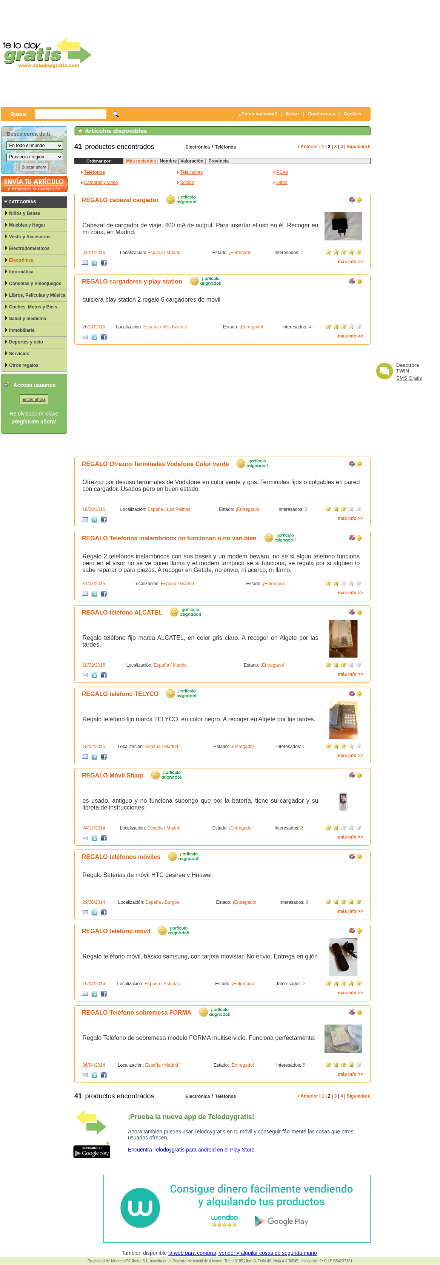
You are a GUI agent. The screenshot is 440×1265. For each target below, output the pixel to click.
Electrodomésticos (29, 248)
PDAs (282, 172)
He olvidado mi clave (33, 414)
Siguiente (358, 146)
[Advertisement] (236, 53)
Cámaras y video (101, 182)
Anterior (308, 146)
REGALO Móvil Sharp (113, 775)
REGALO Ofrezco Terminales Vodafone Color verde (155, 464)
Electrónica (21, 260)
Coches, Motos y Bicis (33, 307)
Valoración (191, 161)
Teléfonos (225, 147)
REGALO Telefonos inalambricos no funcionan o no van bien (169, 538)
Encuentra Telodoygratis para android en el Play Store (191, 1150)
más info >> (350, 261)
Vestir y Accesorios (30, 236)
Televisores (191, 172)
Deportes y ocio (26, 342)
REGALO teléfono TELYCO (120, 694)
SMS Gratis (409, 378)
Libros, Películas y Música (37, 295)
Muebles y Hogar (27, 225)
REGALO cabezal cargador (120, 200)
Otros (281, 182)
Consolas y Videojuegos (35, 283)
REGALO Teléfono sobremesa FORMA (136, 1012)
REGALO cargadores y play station (132, 281)
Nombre (168, 161)
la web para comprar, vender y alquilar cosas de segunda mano (242, 1253)
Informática (21, 271)
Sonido (187, 182)
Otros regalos (23, 365)
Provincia (217, 161)
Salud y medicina (27, 318)
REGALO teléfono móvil (116, 931)
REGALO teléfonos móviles (121, 857)
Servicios (19, 353)
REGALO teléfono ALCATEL (122, 612)
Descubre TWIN (407, 368)
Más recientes (141, 161)
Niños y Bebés (24, 213)
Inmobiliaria (21, 330)
